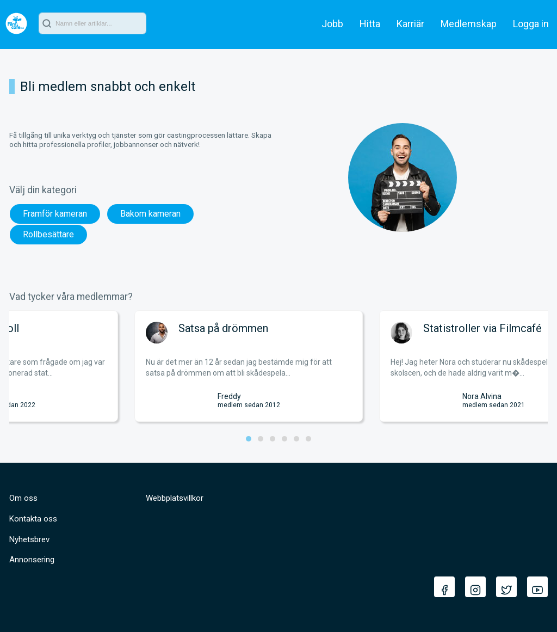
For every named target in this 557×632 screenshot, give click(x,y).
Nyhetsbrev (29, 539)
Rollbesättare (48, 234)
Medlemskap (469, 23)
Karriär (410, 23)
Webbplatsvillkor (174, 498)
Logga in (531, 23)
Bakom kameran (150, 213)
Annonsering (31, 559)
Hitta (370, 23)
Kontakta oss (33, 519)
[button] (249, 439)
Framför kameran (55, 213)
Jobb (332, 23)
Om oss (23, 498)
